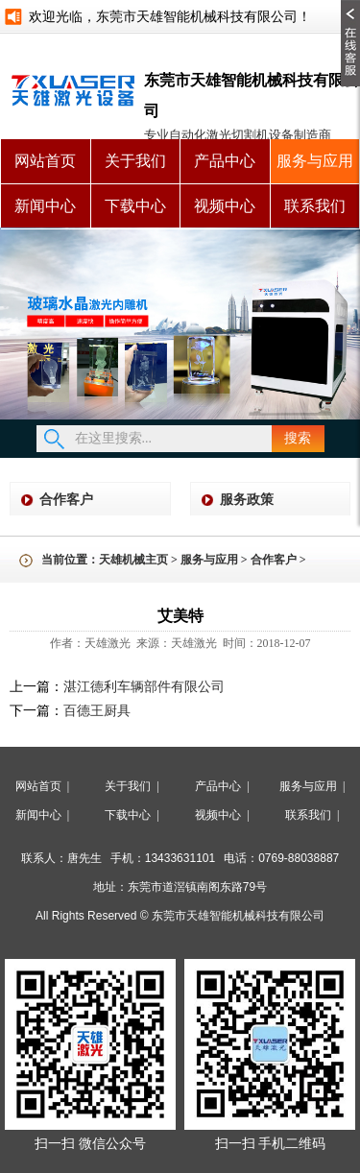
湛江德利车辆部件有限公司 (144, 687)
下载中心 (135, 206)
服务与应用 (314, 161)
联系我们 (315, 206)
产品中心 (224, 161)
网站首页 (45, 161)
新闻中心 (45, 206)
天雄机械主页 (133, 559)
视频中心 (224, 206)
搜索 (297, 438)
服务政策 (247, 499)
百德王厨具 (97, 711)
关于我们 (135, 161)
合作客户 (66, 499)
